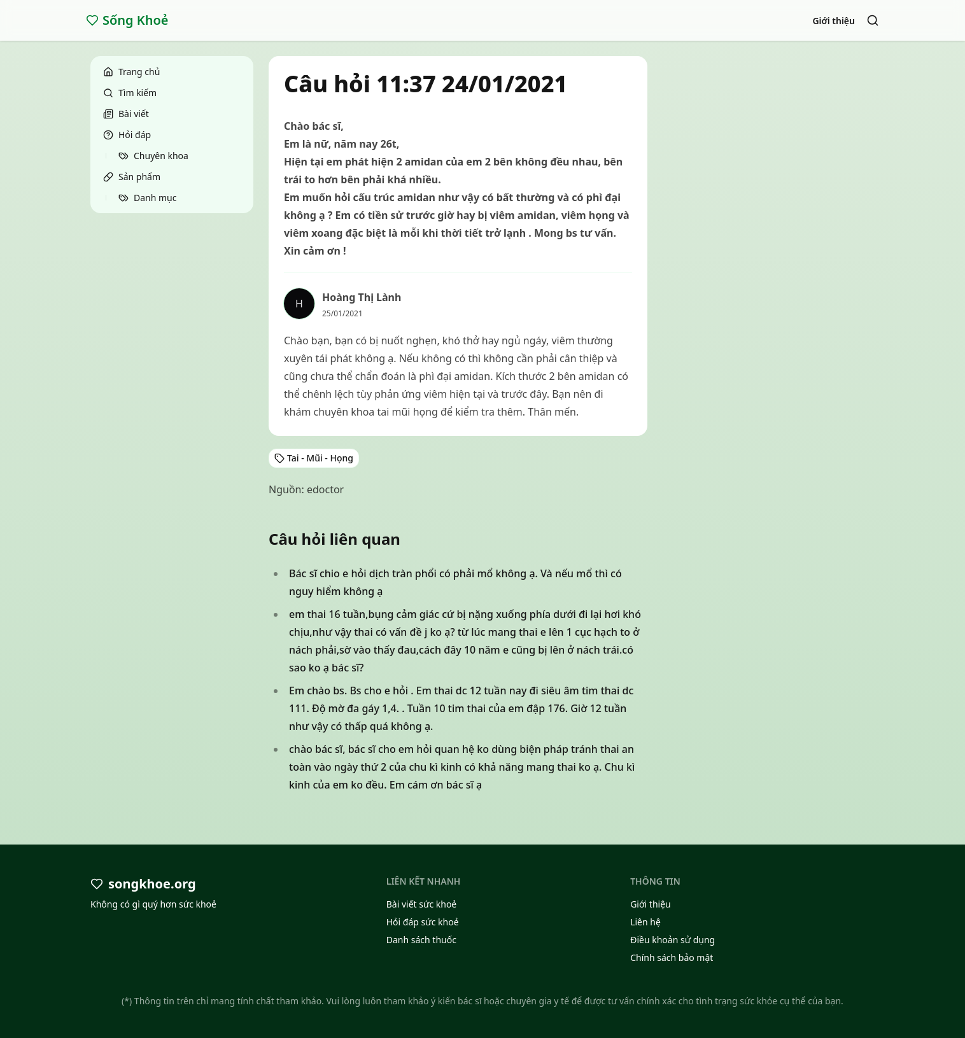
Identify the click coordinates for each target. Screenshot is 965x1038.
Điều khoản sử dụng (672, 940)
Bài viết (126, 114)
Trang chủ (131, 72)
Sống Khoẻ (127, 20)
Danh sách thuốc (421, 940)
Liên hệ (645, 922)
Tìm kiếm (130, 93)
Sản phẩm (131, 177)
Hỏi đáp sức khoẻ (422, 922)
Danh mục (147, 198)
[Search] (873, 20)
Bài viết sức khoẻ (421, 904)
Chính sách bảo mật (671, 957)
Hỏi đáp (127, 135)
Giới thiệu (833, 21)
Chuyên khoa (153, 156)
